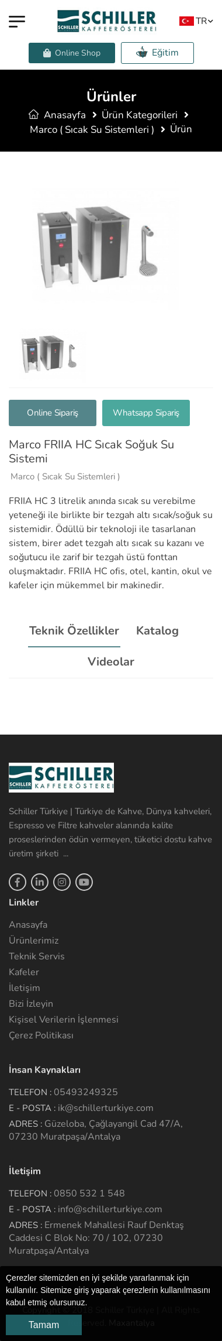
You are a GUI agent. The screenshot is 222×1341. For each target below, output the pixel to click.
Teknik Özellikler (74, 631)
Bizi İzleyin (31, 1003)
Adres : (25, 1124)
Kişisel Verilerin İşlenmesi (64, 1019)
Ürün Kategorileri (140, 115)
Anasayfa (57, 115)
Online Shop (71, 53)
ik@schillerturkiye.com (106, 1108)
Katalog (157, 631)
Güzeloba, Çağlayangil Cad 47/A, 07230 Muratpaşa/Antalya (96, 1130)
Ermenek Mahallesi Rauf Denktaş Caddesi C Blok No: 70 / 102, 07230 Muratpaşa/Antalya (96, 1238)
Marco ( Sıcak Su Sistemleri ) (92, 129)
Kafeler (24, 972)
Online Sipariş (52, 413)
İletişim (24, 988)
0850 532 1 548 (89, 1193)
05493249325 (86, 1092)
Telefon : (30, 1092)
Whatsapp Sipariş (146, 413)
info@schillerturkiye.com (110, 1209)
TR (193, 21)
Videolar (111, 662)
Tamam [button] (44, 1325)
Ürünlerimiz (33, 940)
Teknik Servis (37, 956)
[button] (91, 1303)
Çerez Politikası (41, 1035)
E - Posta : (32, 1108)
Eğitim (157, 52)
